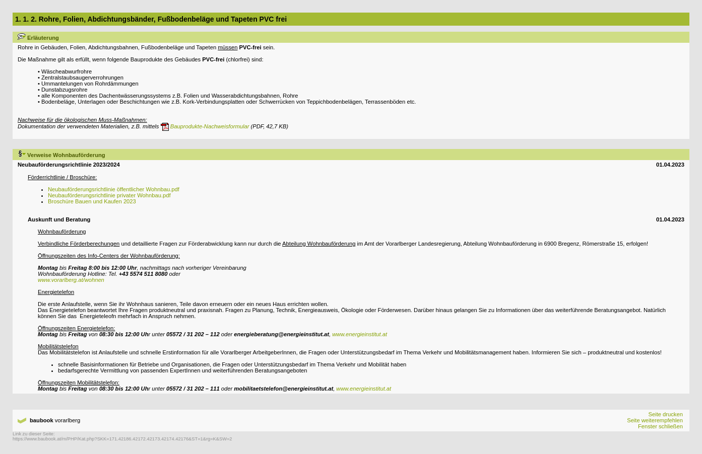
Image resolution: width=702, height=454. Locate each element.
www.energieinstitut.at (359, 334)
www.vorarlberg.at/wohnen (71, 280)
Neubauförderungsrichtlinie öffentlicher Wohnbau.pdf (113, 189)
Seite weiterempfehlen (655, 420)
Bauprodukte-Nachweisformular (205, 126)
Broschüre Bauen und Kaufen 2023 (92, 201)
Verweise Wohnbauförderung (61, 155)
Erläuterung (38, 38)
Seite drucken (665, 414)
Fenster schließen (660, 426)
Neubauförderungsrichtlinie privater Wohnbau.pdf (109, 195)
